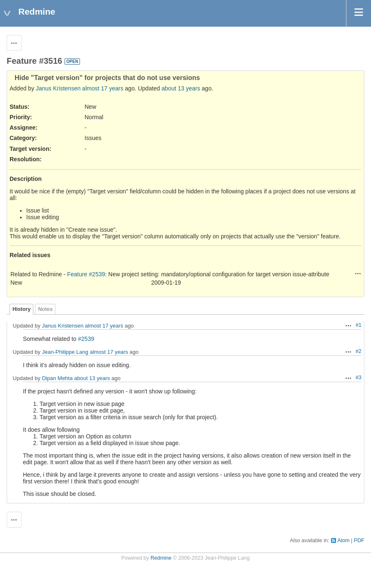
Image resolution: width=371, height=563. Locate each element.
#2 (358, 351)
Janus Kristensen (58, 88)
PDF (359, 540)
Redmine (160, 558)
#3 (358, 377)
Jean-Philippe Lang (65, 352)
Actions (358, 273)
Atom (343, 540)
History (21, 309)
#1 (358, 325)
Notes (45, 309)
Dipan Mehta (57, 378)
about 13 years (181, 88)
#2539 (86, 338)
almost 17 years (102, 88)
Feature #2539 (86, 274)
